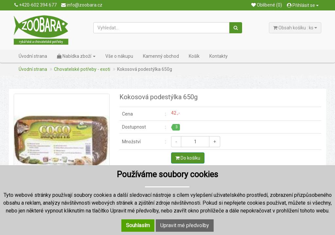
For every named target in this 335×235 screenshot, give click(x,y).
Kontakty (218, 56)
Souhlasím (138, 225)
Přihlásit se (303, 5)
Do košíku (187, 158)
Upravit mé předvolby (184, 225)
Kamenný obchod (161, 56)
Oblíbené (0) (266, 5)
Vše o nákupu (119, 56)
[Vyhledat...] (161, 27)
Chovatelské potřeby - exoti (82, 69)
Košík (194, 56)
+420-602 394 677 (35, 5)
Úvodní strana (33, 56)
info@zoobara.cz (81, 5)
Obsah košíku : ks (295, 27)
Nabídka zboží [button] (76, 56)
